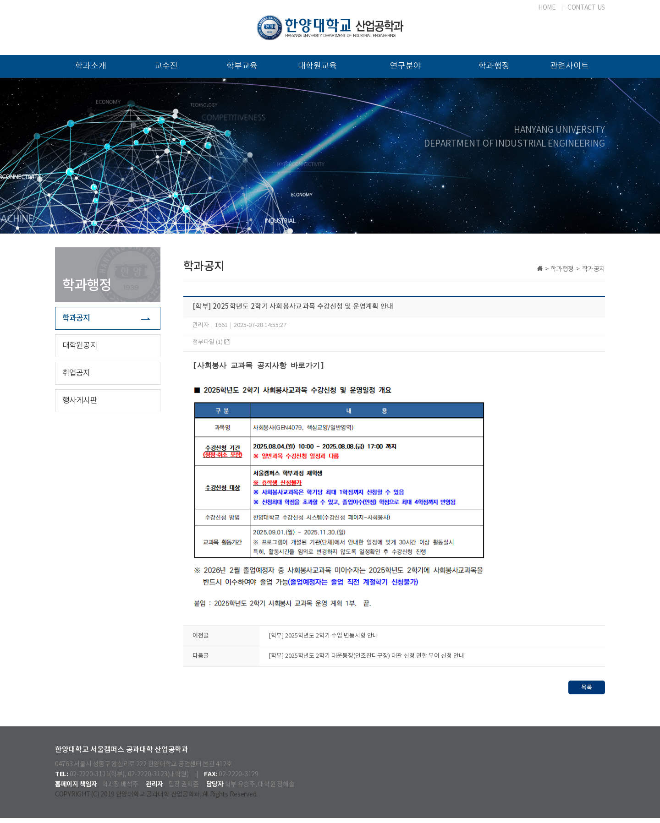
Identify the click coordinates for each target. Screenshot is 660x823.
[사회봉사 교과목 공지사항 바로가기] (258, 366)
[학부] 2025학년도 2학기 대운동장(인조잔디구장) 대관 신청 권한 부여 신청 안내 (366, 661)
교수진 (166, 66)
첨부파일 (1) (211, 342)
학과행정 (494, 66)
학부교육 (242, 66)
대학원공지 (79, 345)
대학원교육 (317, 66)
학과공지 (76, 318)
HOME (547, 7)
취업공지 (76, 373)
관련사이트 (569, 66)
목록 (586, 692)
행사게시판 (79, 400)
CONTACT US (586, 7)
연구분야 (405, 66)
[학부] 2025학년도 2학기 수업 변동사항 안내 (323, 641)
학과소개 (90, 66)
